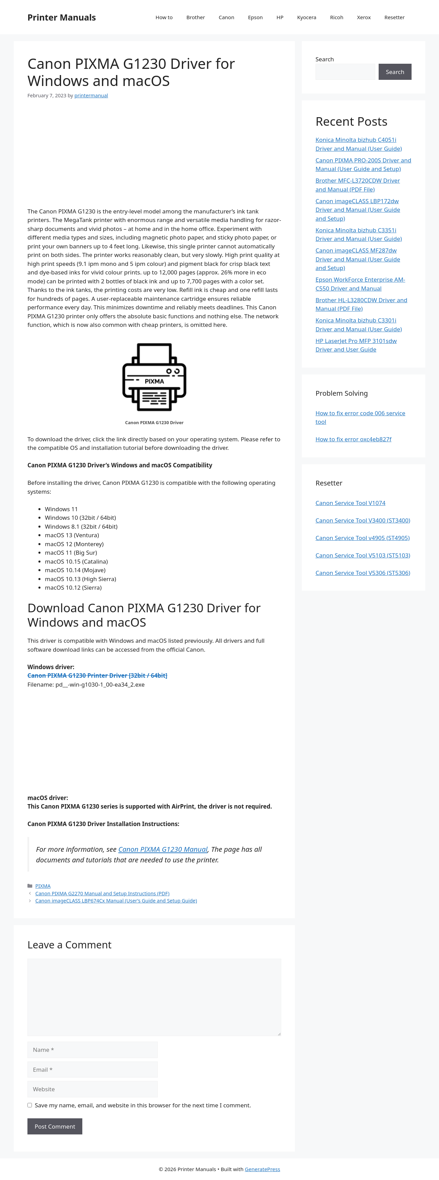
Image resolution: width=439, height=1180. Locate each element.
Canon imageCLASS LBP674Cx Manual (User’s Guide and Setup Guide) (116, 900)
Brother (196, 17)
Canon (227, 17)
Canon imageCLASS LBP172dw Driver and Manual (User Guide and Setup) (358, 209)
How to (164, 17)
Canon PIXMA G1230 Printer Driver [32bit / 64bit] (97, 675)
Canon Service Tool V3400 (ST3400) (363, 520)
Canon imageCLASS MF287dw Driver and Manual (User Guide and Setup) (358, 259)
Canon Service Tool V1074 (350, 503)
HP (279, 17)
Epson (255, 17)
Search (325, 59)
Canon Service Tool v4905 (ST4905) (363, 538)
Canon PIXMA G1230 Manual (162, 849)
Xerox (364, 17)
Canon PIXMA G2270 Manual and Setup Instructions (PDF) (102, 893)
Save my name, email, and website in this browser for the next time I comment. (143, 1105)
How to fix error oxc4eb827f (353, 439)
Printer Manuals (61, 17)
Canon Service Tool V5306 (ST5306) (363, 573)
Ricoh (336, 17)
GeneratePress (262, 1169)
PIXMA (42, 886)
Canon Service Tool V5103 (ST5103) (363, 555)
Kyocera (306, 17)
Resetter (394, 17)
